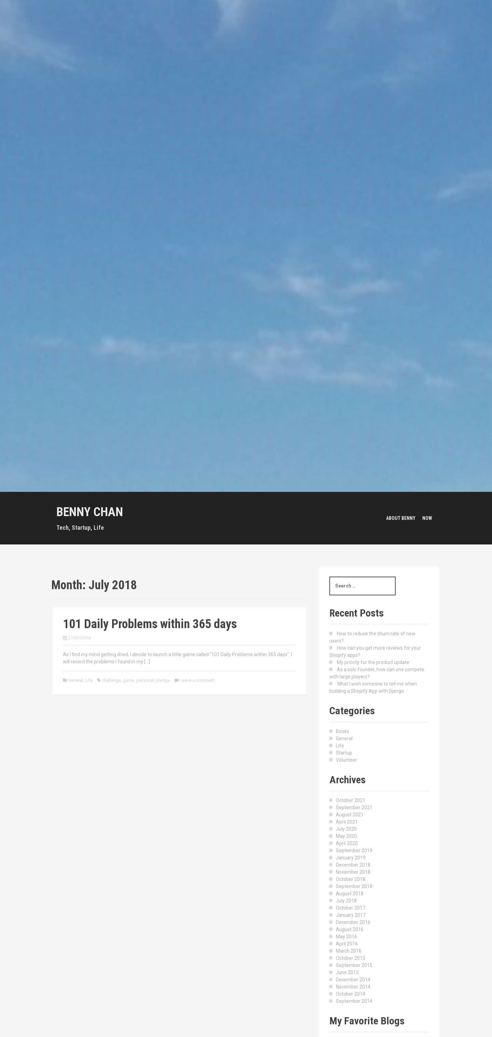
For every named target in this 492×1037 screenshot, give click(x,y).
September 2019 (354, 850)
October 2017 (350, 908)
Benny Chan (89, 512)
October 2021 (350, 800)
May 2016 (346, 936)
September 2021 (354, 807)
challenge (111, 680)
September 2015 (354, 965)
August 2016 (350, 929)
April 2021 (347, 822)
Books (342, 731)
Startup (344, 753)
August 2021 (350, 814)
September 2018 (354, 886)
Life (89, 680)
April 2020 (347, 843)
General (75, 680)
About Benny (400, 518)
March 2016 (348, 951)
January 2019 (351, 857)
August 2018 (350, 893)
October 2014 (350, 994)
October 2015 (350, 958)
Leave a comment (197, 680)
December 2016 (353, 922)
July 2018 (346, 900)
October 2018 (350, 879)
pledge (163, 680)
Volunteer (346, 760)
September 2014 (354, 1001)
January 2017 (351, 915)
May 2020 (346, 836)
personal (145, 680)
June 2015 (347, 972)
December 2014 (353, 979)
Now (427, 518)
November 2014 (353, 987)
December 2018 (353, 865)
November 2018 (353, 872)
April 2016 (347, 943)
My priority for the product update (373, 662)
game (128, 680)
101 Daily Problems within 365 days (150, 624)
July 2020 (346, 829)
